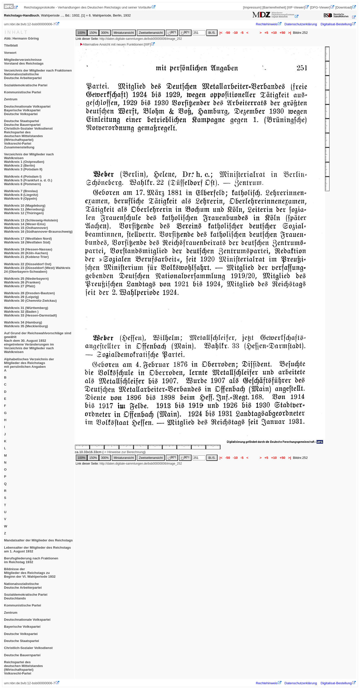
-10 (235, 33)
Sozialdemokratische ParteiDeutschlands (25, 596)
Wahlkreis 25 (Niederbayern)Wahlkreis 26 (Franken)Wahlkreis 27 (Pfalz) (26, 282)
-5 (242, 33)
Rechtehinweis (267, 24)
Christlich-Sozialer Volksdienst (28, 648)
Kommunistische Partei (22, 92)
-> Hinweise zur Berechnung (124, 452)
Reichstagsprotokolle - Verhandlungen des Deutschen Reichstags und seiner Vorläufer (88, 7)
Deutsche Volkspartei (21, 634)
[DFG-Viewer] (320, 7)
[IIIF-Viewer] (296, 7)
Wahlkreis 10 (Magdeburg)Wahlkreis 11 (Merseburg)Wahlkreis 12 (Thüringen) (24, 209)
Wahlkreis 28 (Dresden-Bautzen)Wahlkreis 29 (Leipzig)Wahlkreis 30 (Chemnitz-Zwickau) (30, 296)
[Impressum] (252, 7)
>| (289, 33)
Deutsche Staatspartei (21, 641)
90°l (172, 33)
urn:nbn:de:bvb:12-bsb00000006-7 (29, 24)
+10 (274, 33)
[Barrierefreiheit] (274, 7)
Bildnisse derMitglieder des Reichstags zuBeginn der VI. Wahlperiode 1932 (30, 572)
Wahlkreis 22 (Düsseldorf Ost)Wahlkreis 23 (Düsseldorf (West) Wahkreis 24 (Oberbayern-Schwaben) (37, 267)
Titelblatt (11, 45)
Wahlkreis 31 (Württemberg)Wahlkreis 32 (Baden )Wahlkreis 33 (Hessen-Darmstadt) (30, 311)
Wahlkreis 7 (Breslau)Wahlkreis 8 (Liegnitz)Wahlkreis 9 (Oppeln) (21, 194)
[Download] (343, 7)
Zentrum (10, 99)
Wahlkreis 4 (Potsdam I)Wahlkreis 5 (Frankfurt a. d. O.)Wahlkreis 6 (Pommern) (28, 180)
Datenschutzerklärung (300, 24)
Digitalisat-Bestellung (336, 24)
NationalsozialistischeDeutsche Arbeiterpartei (23, 585)
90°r (185, 33)
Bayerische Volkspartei (22, 626)
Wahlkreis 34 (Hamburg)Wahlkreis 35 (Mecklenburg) (26, 324)
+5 (266, 33)
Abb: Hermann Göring (21, 38)
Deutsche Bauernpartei (22, 655)
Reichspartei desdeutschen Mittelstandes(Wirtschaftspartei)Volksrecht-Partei (23, 667)
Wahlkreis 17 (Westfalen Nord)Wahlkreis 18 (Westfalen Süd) (28, 240)
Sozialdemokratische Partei (25, 85)
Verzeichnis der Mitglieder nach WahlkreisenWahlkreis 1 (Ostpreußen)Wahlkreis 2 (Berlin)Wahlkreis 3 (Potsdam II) (29, 161)
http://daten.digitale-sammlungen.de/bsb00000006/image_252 (141, 39)
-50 (227, 33)
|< (220, 33)
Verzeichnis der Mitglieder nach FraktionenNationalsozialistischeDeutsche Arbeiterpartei (38, 74)
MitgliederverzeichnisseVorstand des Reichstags (24, 61)
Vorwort (10, 53)
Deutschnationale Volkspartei (27, 619)
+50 (282, 33)
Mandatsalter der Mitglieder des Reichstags (38, 540)
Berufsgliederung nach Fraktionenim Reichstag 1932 (31, 560)
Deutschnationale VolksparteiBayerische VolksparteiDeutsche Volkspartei (27, 110)
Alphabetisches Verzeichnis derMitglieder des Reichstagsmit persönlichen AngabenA (29, 364)
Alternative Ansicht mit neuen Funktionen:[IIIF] (115, 44)
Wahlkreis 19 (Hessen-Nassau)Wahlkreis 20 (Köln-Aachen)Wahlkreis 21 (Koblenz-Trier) (28, 253)
